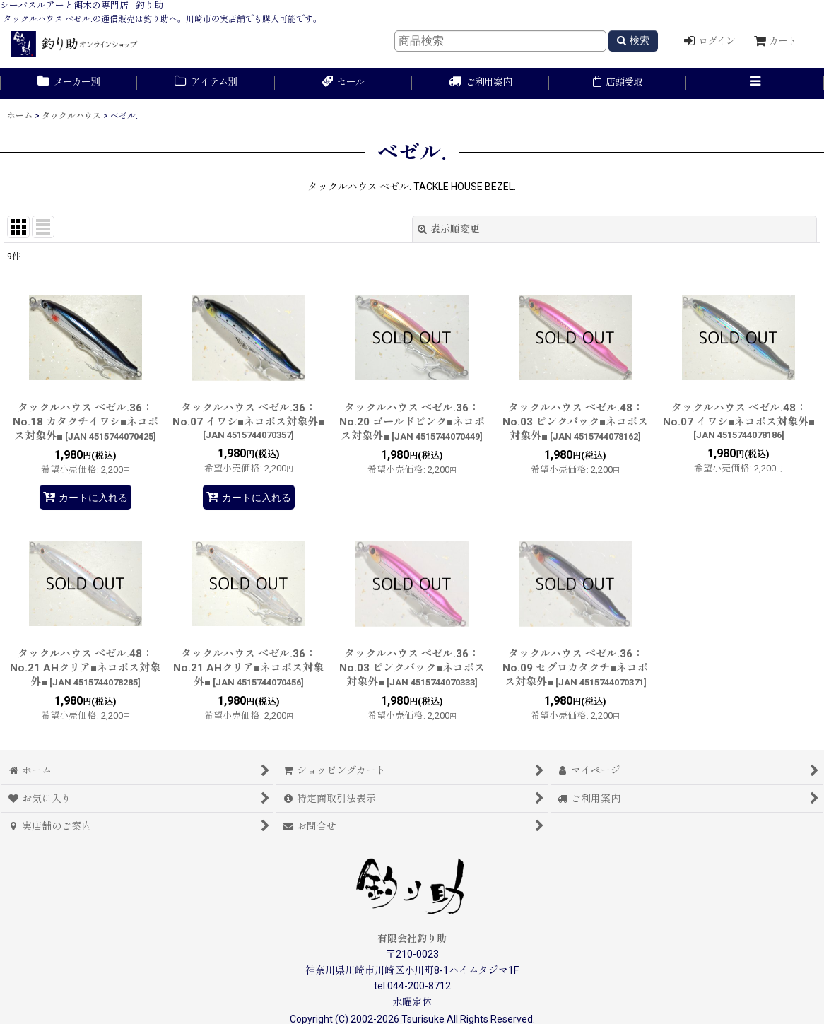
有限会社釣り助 (412, 938)
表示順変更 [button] (449, 229)
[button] (754, 83)
